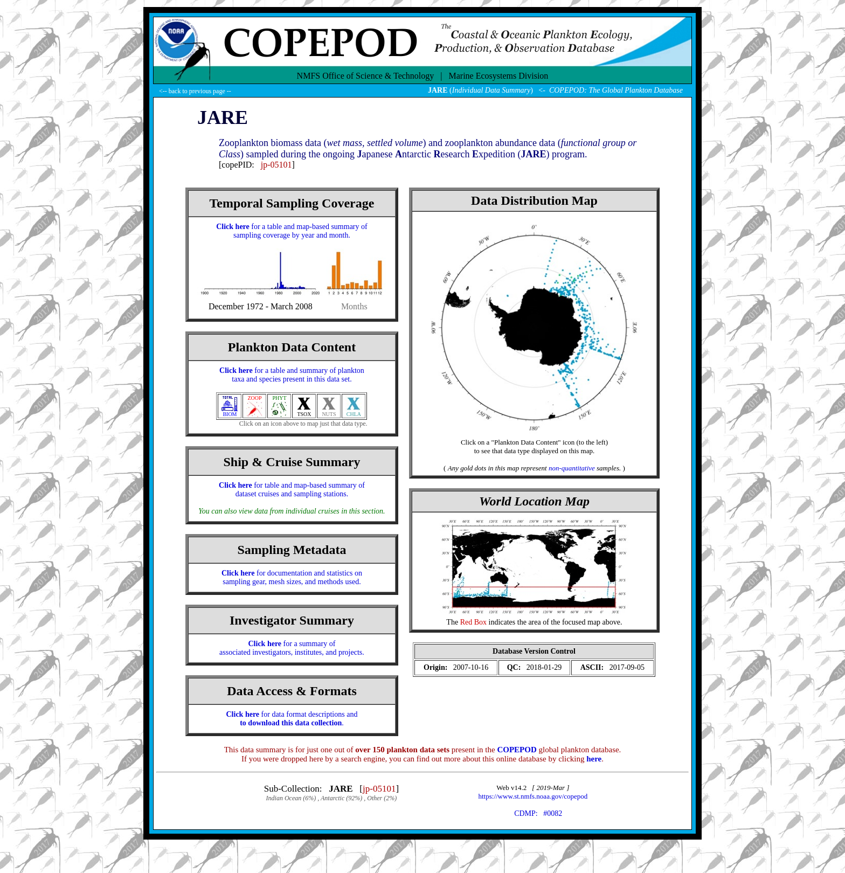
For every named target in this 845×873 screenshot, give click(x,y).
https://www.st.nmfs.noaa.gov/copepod (533, 796)
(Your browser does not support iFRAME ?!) (534, 660)
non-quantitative (572, 468)
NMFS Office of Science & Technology (365, 75)
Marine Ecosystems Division (499, 75)
